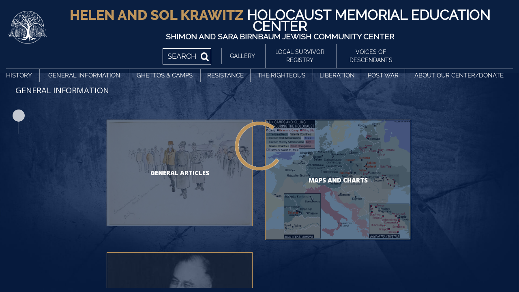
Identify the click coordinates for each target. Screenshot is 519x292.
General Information (84, 75)
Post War (383, 75)
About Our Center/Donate (459, 75)
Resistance (225, 75)
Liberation (337, 75)
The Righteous (281, 75)
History (19, 75)
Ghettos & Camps (165, 75)
